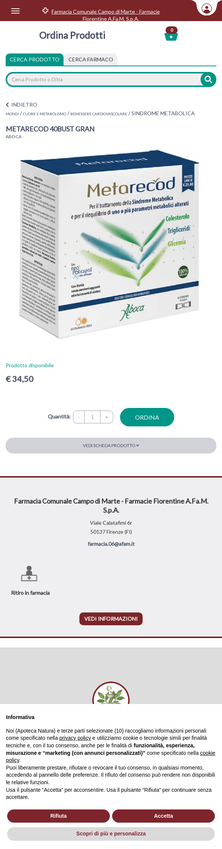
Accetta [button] (163, 816)
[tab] (90, 59)
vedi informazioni (111, 618)
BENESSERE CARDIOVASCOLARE (98, 113)
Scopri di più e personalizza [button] (111, 834)
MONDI (12, 113)
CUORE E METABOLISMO (44, 113)
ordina (147, 417)
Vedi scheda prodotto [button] (111, 445)
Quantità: (59, 416)
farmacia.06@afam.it (111, 544)
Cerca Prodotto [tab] (34, 59)
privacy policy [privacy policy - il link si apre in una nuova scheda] (75, 738)
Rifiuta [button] (58, 816)
